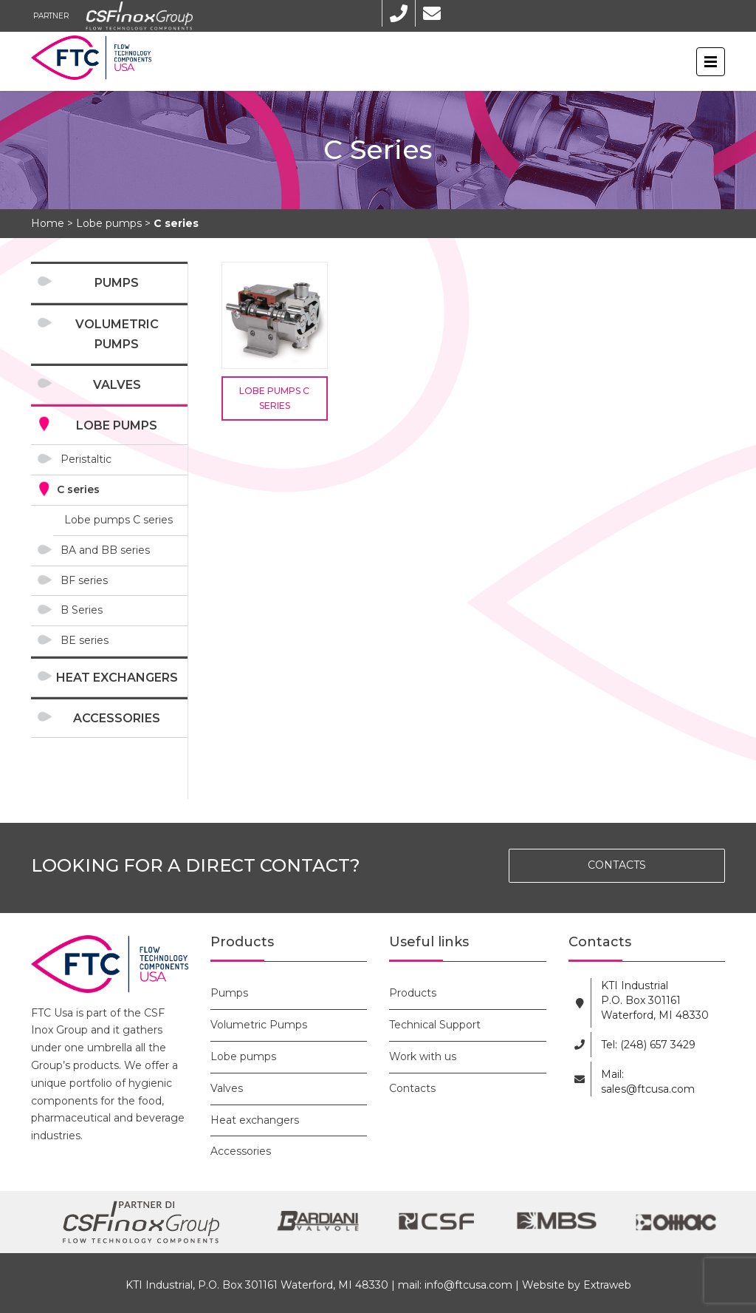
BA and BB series (105, 550)
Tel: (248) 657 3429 (648, 1044)
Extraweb (607, 1285)
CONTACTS (617, 865)
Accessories (116, 718)
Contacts (412, 1088)
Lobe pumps (116, 425)
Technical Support (435, 1024)
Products (412, 993)
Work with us (422, 1056)
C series (78, 489)
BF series (84, 580)
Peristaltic (86, 459)
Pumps (116, 283)
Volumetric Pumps (117, 334)
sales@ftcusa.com (648, 1089)
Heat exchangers (117, 678)
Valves (117, 385)
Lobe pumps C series (118, 519)
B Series (82, 610)
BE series (85, 640)
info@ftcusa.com (468, 1285)
